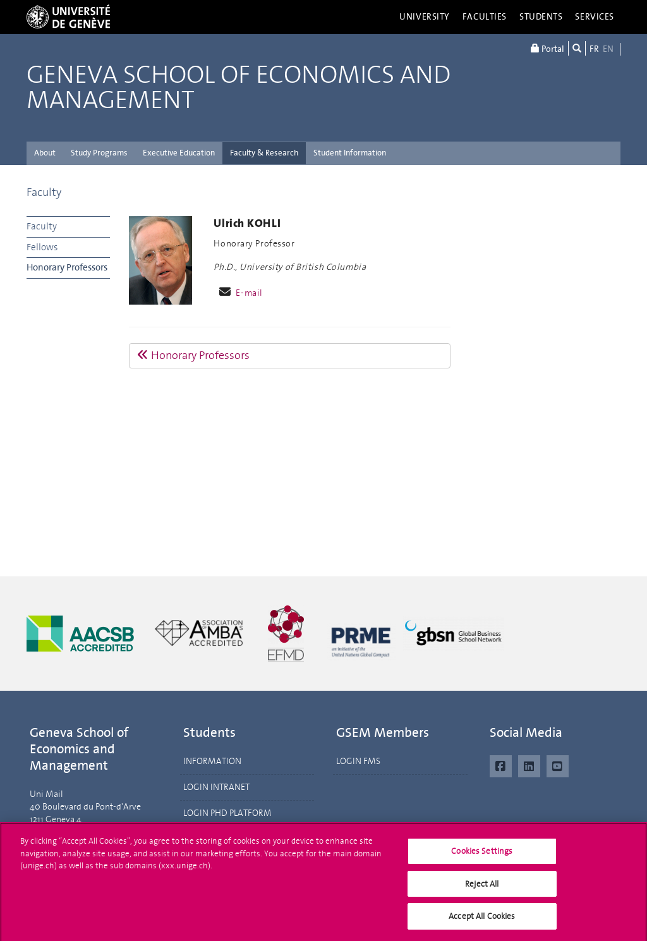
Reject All (482, 888)
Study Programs (99, 152)
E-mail (249, 293)
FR (594, 49)
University (424, 17)
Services (594, 17)
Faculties (485, 17)
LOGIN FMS (358, 761)
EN (608, 49)
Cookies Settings (481, 856)
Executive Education (179, 152)
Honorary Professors (67, 267)
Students (541, 17)
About (45, 152)
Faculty (44, 192)
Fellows (42, 247)
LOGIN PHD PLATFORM (227, 813)
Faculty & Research (264, 152)
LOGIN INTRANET (216, 787)
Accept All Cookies (482, 921)
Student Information (349, 152)
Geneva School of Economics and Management (238, 88)
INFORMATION (212, 761)
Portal (547, 48)
